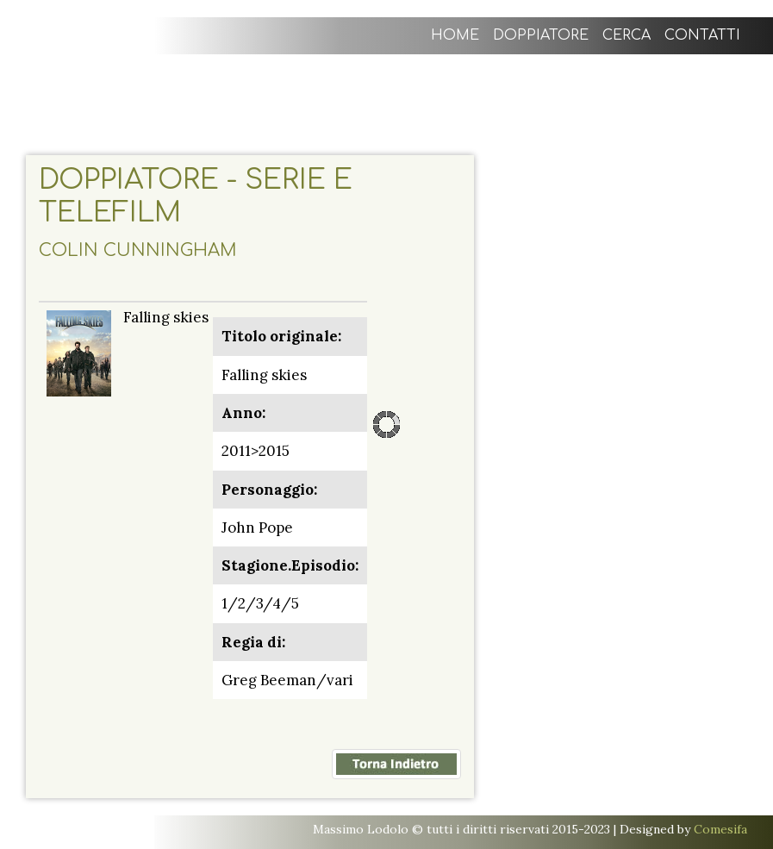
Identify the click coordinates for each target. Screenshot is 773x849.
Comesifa (720, 829)
